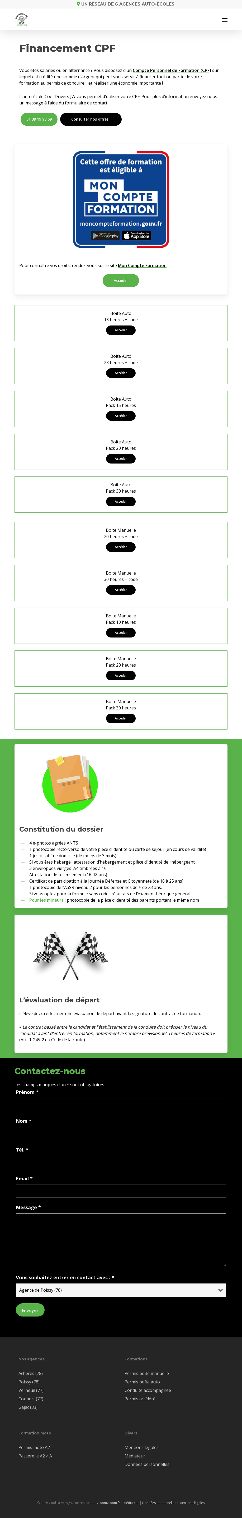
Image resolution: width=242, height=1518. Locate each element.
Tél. (22, 1149)
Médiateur (135, 1456)
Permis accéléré (140, 1399)
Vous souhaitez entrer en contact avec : (65, 1277)
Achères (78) (30, 1373)
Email (24, 1178)
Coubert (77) (30, 1399)
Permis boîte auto (142, 1382)
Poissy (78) (29, 1382)
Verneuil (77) (31, 1390)
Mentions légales (142, 1447)
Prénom (27, 1092)
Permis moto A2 (34, 1447)
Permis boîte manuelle (147, 1373)
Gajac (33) (27, 1407)
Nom (23, 1121)
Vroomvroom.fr (108, 1503)
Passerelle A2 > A (35, 1456)
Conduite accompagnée (148, 1390)
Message (28, 1207)
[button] (224, 19)
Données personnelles (147, 1464)
